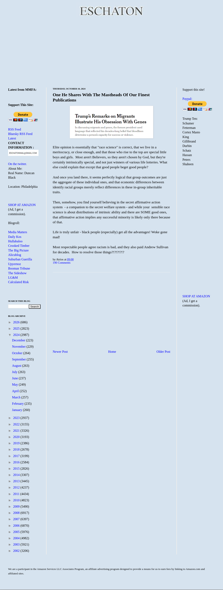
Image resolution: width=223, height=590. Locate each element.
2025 (16, 328)
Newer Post (60, 351)
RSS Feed (14, 129)
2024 (16, 335)
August (17, 365)
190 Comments (62, 262)
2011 (16, 494)
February (18, 403)
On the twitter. (17, 164)
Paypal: (187, 98)
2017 (16, 456)
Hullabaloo (15, 241)
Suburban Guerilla (20, 259)
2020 (16, 437)
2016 (16, 462)
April (16, 391)
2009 (16, 506)
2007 (16, 519)
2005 (16, 532)
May (15, 384)
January (17, 410)
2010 (16, 500)
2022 (16, 424)
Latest (12, 138)
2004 (16, 538)
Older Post (163, 351)
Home (112, 351)
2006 (16, 525)
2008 (16, 512)
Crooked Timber (18, 245)
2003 (16, 544)
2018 (16, 449)
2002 (16, 550)
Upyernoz (14, 264)
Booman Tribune (19, 268)
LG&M (13, 277)
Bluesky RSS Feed (20, 134)
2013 (16, 481)
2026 (16, 322)
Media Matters (17, 232)
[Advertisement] (112, 51)
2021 (16, 430)
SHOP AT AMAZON (22, 205)
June (15, 378)
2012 (16, 487)
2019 (16, 443)
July (15, 372)
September (19, 359)
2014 (16, 475)
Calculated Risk (18, 282)
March (16, 397)
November (19, 346)
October (17, 353)
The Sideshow (17, 273)
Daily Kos (14, 236)
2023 (16, 418)
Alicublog (14, 255)
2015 (16, 468)
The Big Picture (18, 250)
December (19, 340)
